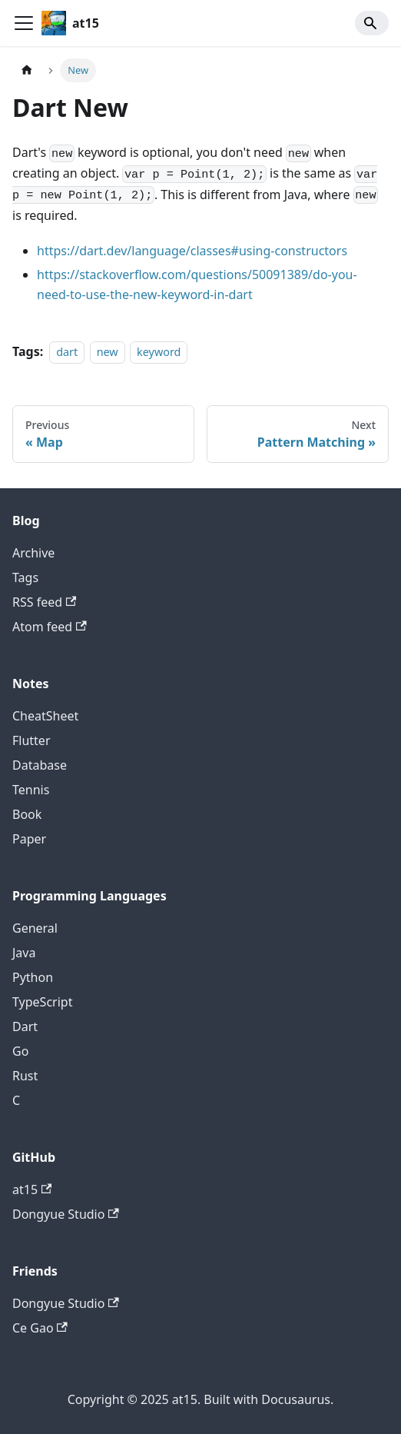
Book (26, 814)
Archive (33, 552)
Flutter (31, 740)
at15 (31, 1189)
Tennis (30, 789)
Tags (25, 577)
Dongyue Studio (65, 1214)
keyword (159, 351)
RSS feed (44, 602)
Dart (25, 1026)
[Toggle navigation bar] (23, 23)
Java (23, 952)
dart (67, 351)
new (107, 351)
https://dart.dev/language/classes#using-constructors (192, 250)
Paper (29, 838)
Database (39, 765)
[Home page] (26, 70)
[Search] (372, 23)
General (35, 928)
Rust (25, 1075)
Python (32, 977)
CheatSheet (45, 715)
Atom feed (49, 626)
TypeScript (42, 1001)
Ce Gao (40, 1327)
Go (20, 1051)
